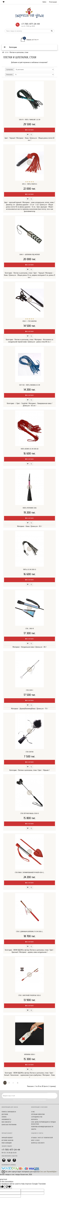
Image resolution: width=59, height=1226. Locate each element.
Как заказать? (6, 1122)
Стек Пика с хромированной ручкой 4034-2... (29, 872)
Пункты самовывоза (9, 1112)
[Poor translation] (8, 1187)
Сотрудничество (36, 1117)
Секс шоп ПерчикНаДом (48, 1172)
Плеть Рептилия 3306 (29, 508)
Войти (44, 2)
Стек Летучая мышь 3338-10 (29, 813)
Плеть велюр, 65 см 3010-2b (29, 449)
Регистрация (53, 2)
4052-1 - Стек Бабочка (29, 321)
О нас (33, 1112)
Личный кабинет (7, 1137)
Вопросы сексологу (38, 1143)
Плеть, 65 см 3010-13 (29, 569)
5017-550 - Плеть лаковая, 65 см (29, 385)
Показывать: (9, 74)
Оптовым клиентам (38, 1114)
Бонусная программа (9, 1124)
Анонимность (6, 1119)
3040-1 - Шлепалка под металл (29, 254)
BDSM (6, 52)
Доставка (5, 1114)
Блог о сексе (35, 1140)
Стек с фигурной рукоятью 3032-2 (29, 995)
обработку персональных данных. (39, 1099)
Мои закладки (6, 1143)
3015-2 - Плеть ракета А (29, 184)
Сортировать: (9, 69)
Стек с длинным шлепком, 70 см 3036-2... (29, 931)
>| (17, 1083)
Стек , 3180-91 (29, 629)
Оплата (4, 1117)
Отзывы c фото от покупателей (42, 1137)
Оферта (33, 1129)
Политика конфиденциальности (42, 1126)
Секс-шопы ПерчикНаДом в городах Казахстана (43, 1123)
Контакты (34, 1119)
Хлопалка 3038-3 (29, 1054)
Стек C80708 (29, 752)
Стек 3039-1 (29, 690)
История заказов (7, 1140)
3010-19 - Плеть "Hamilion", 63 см (29, 120)
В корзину (29, 130)
